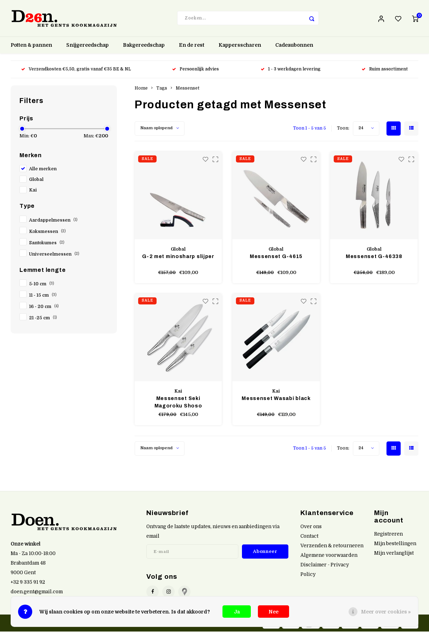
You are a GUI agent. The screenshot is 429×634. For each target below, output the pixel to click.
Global (36, 181)
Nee (273, 612)
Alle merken (43, 171)
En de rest (191, 48)
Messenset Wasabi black (276, 401)
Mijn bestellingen (395, 546)
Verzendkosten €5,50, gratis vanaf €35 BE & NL (76, 71)
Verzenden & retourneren (331, 548)
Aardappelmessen (53, 222)
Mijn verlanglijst (394, 555)
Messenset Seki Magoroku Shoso (178, 404)
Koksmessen (47, 234)
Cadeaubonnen (294, 48)
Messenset (187, 90)
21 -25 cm (43, 320)
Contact (309, 538)
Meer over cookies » (386, 612)
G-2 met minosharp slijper (178, 259)
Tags (161, 90)
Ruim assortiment (385, 71)
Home (141, 90)
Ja (237, 612)
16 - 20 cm (44, 309)
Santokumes (46, 245)
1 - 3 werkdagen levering (291, 71)
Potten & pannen (31, 48)
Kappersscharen (240, 48)
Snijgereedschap (87, 48)
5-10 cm (41, 286)
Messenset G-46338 (374, 259)
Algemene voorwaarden (328, 557)
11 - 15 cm (43, 298)
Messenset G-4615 (276, 259)
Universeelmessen (54, 256)
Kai (33, 192)
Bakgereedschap (144, 48)
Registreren (388, 536)
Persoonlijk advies (196, 71)
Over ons (311, 529)
